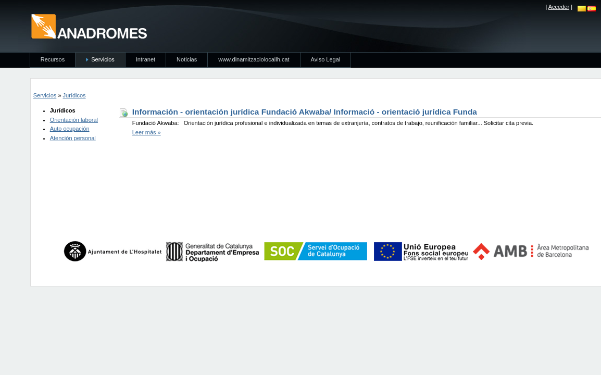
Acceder (558, 7)
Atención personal (73, 138)
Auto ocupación (70, 129)
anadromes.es (88, 26)
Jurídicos (74, 95)
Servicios (45, 95)
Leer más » (146, 132)
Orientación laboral (74, 120)
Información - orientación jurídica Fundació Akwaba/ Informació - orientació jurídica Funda (304, 111)
